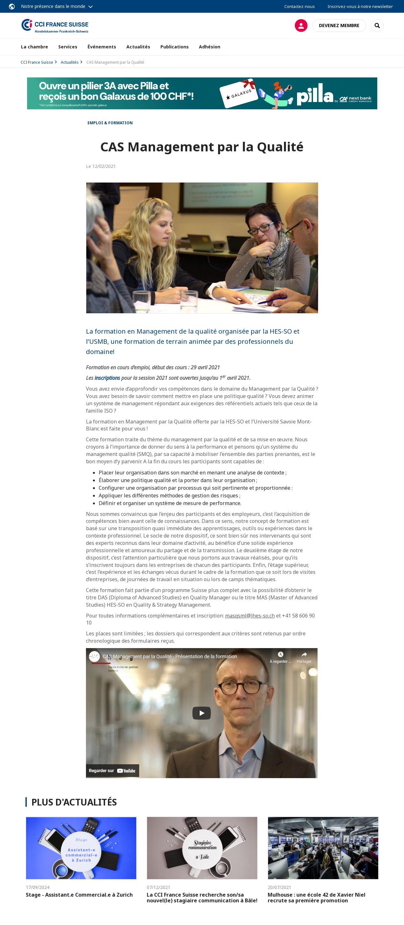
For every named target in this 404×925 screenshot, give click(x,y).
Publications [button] (174, 47)
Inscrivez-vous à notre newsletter (360, 6)
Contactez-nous (299, 6)
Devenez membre (339, 25)
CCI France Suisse (37, 62)
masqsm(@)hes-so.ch (250, 615)
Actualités (138, 47)
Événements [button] (102, 47)
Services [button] (67, 47)
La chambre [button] (34, 47)
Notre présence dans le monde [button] (53, 6)
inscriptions (107, 377)
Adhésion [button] (209, 47)
